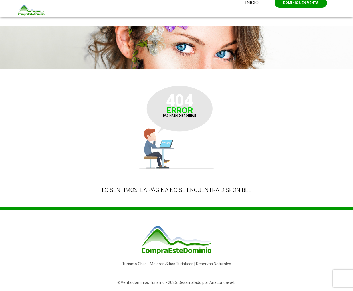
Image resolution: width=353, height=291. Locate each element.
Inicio (252, 2)
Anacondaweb (222, 282)
